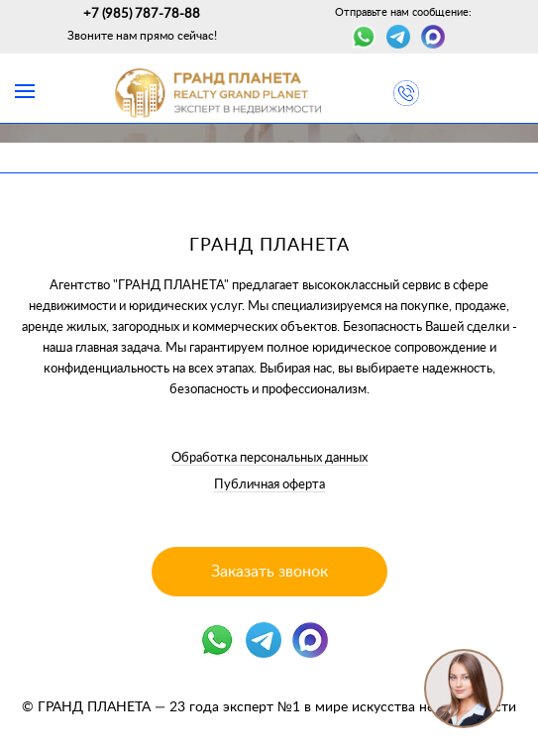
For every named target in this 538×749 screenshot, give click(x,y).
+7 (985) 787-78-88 (141, 14)
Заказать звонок (269, 572)
